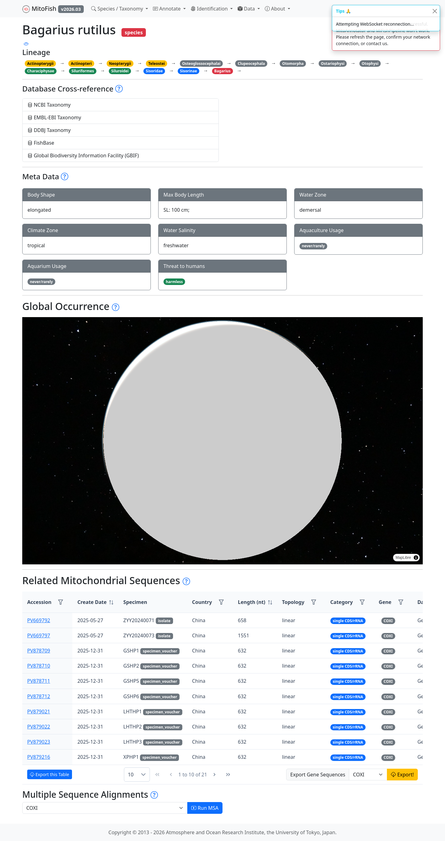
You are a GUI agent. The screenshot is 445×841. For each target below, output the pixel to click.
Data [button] (247, 8)
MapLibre (403, 557)
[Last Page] (228, 774)
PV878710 (38, 665)
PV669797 (38, 635)
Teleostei (156, 63)
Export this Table (49, 774)
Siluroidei (120, 71)
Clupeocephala (251, 63)
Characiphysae (40, 71)
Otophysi (370, 63)
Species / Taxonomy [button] (117, 8)
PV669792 (38, 620)
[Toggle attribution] (416, 557)
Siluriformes (82, 71)
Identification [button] (210, 8)
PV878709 (38, 650)
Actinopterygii (40, 63)
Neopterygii (120, 63)
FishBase (41, 142)
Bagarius (222, 71)
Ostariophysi (332, 63)
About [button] (275, 8)
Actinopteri (81, 63)
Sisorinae (188, 71)
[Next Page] (214, 774)
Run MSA (204, 808)
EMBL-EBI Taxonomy (54, 117)
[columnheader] (95, 602)
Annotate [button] (167, 8)
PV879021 (38, 711)
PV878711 (38, 680)
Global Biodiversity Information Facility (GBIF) (83, 155)
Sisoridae (154, 71)
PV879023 (38, 741)
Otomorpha (292, 63)
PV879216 (38, 757)
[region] (222, 440)
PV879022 (38, 726)
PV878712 (38, 696)
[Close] (434, 11)
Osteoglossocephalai (201, 63)
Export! (402, 774)
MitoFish (53, 8)
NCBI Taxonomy (49, 104)
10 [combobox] (131, 774)
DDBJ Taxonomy (49, 130)
